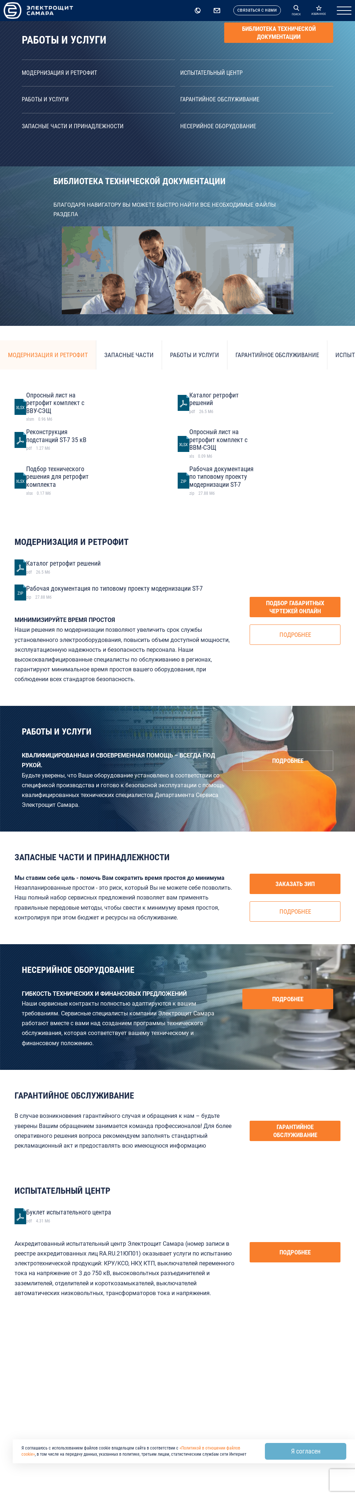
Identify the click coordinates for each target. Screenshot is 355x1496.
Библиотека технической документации (279, 32)
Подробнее (295, 634)
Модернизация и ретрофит (59, 72)
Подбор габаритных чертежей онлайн (295, 607)
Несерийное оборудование (218, 126)
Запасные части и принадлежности (73, 126)
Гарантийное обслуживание (219, 99)
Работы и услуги (45, 99)
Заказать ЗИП (295, 884)
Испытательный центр (211, 72)
